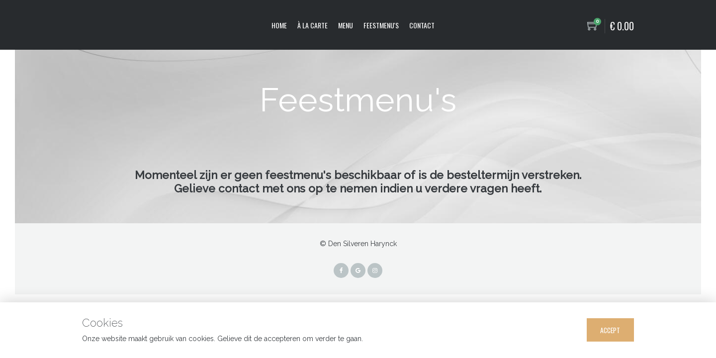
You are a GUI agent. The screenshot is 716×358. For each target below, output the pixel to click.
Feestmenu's (381, 25)
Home (279, 25)
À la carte (312, 25)
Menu (345, 25)
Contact (422, 25)
